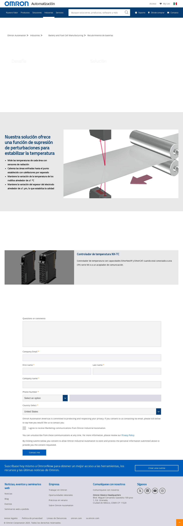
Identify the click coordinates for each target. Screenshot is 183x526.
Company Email (31, 351)
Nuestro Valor (12, 12)
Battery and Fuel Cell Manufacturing (65, 35)
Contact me (31, 452)
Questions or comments (34, 318)
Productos (25, 12)
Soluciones (37, 12)
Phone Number (31, 392)
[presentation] (24, 428)
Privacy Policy (128, 435)
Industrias (48, 12)
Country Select (30, 405)
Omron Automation (16, 35)
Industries (35, 35)
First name (28, 365)
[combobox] (99, 12)
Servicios (59, 12)
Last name (98, 365)
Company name (31, 378)
